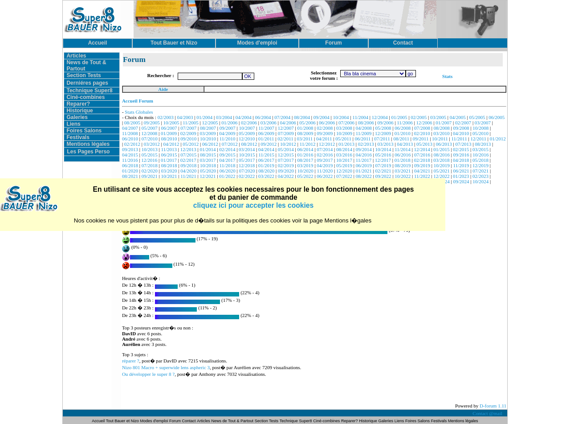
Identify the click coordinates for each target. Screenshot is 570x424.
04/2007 (130, 128)
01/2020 (130, 170)
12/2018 (247, 165)
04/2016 (364, 154)
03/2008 (344, 128)
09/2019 (422, 165)
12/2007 (286, 128)
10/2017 (344, 160)
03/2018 (441, 160)
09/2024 (461, 181)
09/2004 (322, 117)
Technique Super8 (89, 90)
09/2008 (461, 128)
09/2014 (364, 149)
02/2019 (286, 165)
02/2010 (422, 133)
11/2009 (364, 133)
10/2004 (341, 117)
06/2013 (444, 144)
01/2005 (399, 117)
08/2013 (483, 144)
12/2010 (247, 138)
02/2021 (383, 170)
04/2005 (458, 117)
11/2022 (422, 176)
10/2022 (403, 176)
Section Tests (83, 75)
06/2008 (403, 128)
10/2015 (247, 154)
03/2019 (305, 165)
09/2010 (188, 138)
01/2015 (441, 149)
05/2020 (208, 170)
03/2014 (247, 149)
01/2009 (169, 133)
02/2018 (422, 160)
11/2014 (403, 149)
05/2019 (344, 165)
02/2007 (463, 122)
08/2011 (401, 138)
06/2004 (263, 117)
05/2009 (247, 133)
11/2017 (364, 160)
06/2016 (403, 154)
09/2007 (228, 128)
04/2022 (286, 176)
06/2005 (497, 117)
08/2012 (249, 144)
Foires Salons (84, 131)
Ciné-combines (85, 97)
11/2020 (325, 170)
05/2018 (480, 160)
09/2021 (150, 176)
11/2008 (130, 133)
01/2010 (403, 133)
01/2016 (305, 154)
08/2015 (208, 154)
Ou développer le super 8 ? (148, 374)
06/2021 (461, 170)
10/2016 (480, 154)
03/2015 (480, 149)
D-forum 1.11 (493, 405)
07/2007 (188, 128)
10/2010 (208, 138)
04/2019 (325, 165)
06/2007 (169, 128)
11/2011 (459, 138)
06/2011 (363, 138)
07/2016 (422, 154)
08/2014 (344, 149)
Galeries (76, 117)
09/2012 (269, 144)
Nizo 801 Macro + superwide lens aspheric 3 (166, 367)
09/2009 (325, 133)
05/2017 (247, 160)
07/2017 (286, 160)
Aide (163, 89)
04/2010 (461, 133)
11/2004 (360, 117)
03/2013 (385, 144)
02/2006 (249, 122)
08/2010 (169, 138)
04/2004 (244, 117)
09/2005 (152, 122)
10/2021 (169, 176)
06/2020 (228, 170)
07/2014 (325, 149)
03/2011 (305, 138)
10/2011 (440, 138)
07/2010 (150, 138)
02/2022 (247, 176)
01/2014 (208, 149)
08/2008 (442, 128)
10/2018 (208, 165)
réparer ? (130, 360)
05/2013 (424, 144)
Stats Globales (139, 112)
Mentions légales (88, 144)
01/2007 (444, 122)
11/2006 (405, 122)
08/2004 (302, 117)
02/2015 (461, 149)
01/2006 (229, 122)
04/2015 (130, 154)
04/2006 (288, 122)
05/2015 (150, 154)
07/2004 (282, 117)
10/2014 (383, 149)
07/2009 (286, 133)
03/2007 (483, 122)
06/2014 (305, 149)
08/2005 (132, 122)
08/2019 (403, 165)
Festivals (77, 137)
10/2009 (344, 133)
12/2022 (441, 176)
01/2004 (204, 117)
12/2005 (210, 122)
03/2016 (344, 154)
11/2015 (266, 154)
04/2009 (227, 133)
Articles (76, 56)
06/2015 (169, 154)
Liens (73, 124)
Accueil (99, 421)
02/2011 (285, 138)
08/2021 (130, 176)
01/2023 (461, 176)
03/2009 (208, 133)
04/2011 (324, 138)
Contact (189, 421)
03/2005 (438, 117)
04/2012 (171, 144)
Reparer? (78, 104)
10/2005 (171, 122)
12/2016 (149, 160)
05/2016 (383, 154)
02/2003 (166, 117)
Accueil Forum (137, 100)
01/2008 (305, 128)
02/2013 (366, 144)
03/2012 (152, 144)
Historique (79, 110)
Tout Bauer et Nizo (122, 421)
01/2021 (364, 170)
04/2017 (227, 160)
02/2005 (419, 117)
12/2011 (478, 138)
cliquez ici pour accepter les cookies (253, 205)
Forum (175, 421)
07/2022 (344, 176)
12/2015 (286, 154)
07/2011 (382, 138)
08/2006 (366, 122)
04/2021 (422, 170)
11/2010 (228, 138)
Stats (447, 76)
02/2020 (150, 170)
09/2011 (421, 138)
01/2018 (403, 160)
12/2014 (422, 149)
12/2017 (383, 160)
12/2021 (208, 176)
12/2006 (424, 122)
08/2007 (208, 128)
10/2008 (480, 128)
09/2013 (130, 149)
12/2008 (149, 133)
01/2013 (346, 144)
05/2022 (305, 176)
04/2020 (188, 170)
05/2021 (442, 170)
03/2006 (269, 122)
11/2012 (308, 144)
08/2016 (442, 154)
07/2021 (480, 170)
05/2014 (286, 149)
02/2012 (132, 144)
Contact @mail (487, 413)
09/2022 (383, 176)
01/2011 (266, 138)
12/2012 (327, 144)
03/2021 (403, 170)
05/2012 (191, 144)
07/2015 (188, 154)
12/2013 (188, 149)
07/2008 (422, 128)
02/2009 (188, 133)
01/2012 (498, 138)
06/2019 (364, 165)
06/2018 (130, 165)
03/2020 (169, 170)
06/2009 (266, 133)
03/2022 (266, 176)
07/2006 (346, 122)
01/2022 (227, 176)
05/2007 (150, 128)
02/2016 (325, 154)
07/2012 (230, 144)
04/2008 (364, 128)
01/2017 (169, 160)
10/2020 (305, 170)
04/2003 (185, 117)
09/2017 (325, 160)
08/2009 (305, 133)
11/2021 (188, 176)
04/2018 (461, 160)
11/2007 (266, 128)
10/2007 (247, 128)
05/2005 (477, 117)
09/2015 (228, 154)
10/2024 (480, 181)
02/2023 (480, 176)
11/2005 (191, 122)
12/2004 (380, 117)
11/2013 (169, 149)
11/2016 (130, 160)
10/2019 (442, 165)
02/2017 (188, 160)
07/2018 (150, 165)
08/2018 (169, 165)
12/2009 (383, 133)
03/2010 (441, 133)
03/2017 (208, 160)
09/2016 (461, 154)
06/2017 (266, 160)
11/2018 (228, 165)
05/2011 (343, 138)
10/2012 (288, 144)
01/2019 (266, 165)
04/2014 (266, 149)
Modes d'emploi (154, 421)
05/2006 (307, 122)
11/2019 (461, 165)
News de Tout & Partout (232, 421)
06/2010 (130, 138)
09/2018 (188, 165)
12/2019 (480, 165)
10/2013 (150, 149)
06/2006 (327, 122)
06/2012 (210, 144)
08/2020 (266, 170)
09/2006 (385, 122)
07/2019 (383, 165)
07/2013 (463, 144)
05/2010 (480, 133)
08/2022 (364, 176)
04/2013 (405, 144)
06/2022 (325, 176)
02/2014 (227, 149)
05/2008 (383, 128)
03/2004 (224, 117)
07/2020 (247, 170)
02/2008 (325, 128)
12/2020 (344, 170)
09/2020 (286, 170)
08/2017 (305, 160)
